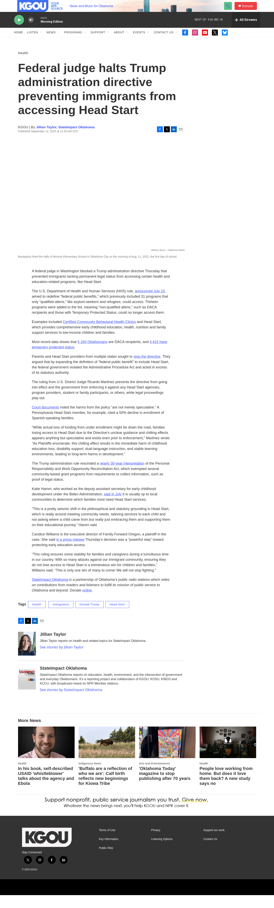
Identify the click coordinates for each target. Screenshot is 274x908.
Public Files (106, 860)
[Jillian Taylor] (27, 656)
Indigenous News (90, 776)
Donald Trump (89, 617)
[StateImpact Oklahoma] (27, 690)
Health (23, 66)
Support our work (214, 843)
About (119, 41)
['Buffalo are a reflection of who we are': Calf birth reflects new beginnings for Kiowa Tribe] (107, 755)
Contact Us (164, 41)
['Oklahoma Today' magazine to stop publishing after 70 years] (167, 755)
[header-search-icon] (230, 10)
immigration (61, 617)
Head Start (117, 617)
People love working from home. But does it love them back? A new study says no (226, 789)
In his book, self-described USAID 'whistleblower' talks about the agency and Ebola (46, 789)
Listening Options (162, 851)
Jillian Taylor (46, 140)
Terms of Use (107, 843)
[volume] (31, 28)
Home (18, 41)
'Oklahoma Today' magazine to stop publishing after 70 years (164, 786)
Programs (73, 41)
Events (139, 41)
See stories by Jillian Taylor (62, 660)
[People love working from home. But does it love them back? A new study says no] (228, 755)
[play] (19, 29)
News (51, 41)
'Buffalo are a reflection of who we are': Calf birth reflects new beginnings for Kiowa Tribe (105, 789)
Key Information (108, 851)
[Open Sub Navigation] (41, 41)
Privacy (155, 843)
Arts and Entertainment (154, 776)
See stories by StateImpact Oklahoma (71, 702)
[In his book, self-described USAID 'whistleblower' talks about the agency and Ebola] (46, 755)
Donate (250, 10)
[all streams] (246, 29)
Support (97, 41)
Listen (32, 41)
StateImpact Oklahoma (76, 140)
